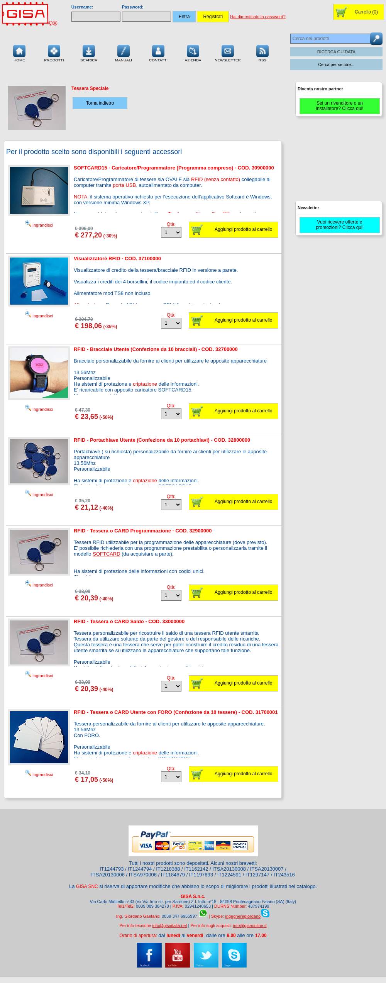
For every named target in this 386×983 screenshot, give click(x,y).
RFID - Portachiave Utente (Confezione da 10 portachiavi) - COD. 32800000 (162, 440)
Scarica (88, 52)
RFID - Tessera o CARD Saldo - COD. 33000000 (129, 621)
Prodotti (54, 52)
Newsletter (228, 52)
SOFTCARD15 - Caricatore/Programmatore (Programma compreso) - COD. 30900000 (174, 168)
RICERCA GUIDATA (336, 51)
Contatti (158, 52)
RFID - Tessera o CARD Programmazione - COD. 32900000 (143, 531)
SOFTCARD (106, 554)
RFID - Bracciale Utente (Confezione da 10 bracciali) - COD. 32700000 (156, 349)
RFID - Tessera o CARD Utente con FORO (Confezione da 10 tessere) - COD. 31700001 (176, 712)
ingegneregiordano (243, 916)
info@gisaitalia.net (169, 925)
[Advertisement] (337, 162)
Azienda (193, 52)
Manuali (123, 52)
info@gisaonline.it (250, 925)
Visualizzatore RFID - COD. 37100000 (117, 258)
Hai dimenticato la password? (258, 16)
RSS (262, 52)
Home (19, 52)
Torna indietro (100, 103)
